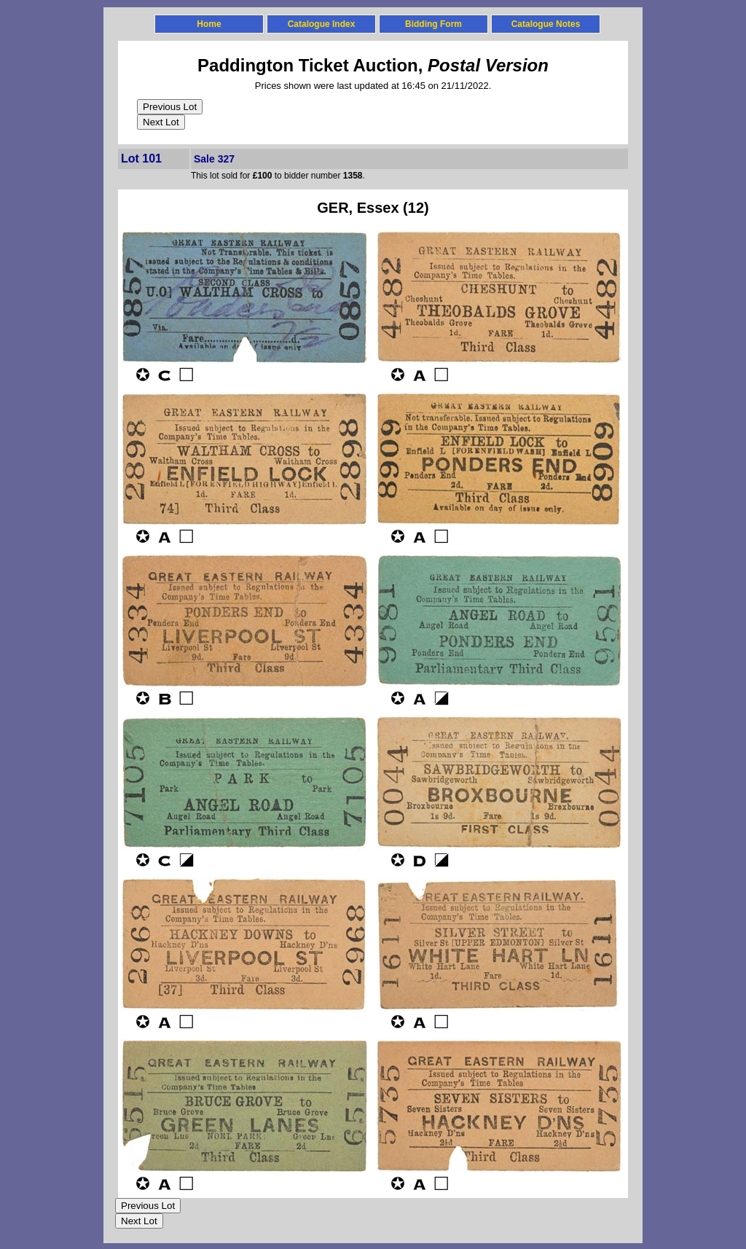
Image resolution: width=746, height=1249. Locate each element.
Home (209, 24)
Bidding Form (433, 24)
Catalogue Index (322, 24)
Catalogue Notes (546, 24)
